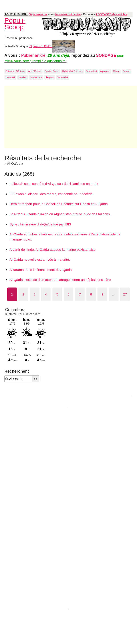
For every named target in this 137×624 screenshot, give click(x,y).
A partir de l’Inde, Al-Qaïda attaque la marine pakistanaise (53, 249)
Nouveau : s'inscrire (68, 14)
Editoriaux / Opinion (15, 71)
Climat (116, 71)
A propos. (105, 71)
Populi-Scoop (15, 23)
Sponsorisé (62, 77)
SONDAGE (106, 55)
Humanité (10, 77)
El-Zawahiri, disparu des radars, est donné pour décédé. (51, 194)
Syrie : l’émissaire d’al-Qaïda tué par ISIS (40, 224)
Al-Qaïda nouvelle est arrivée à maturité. (40, 259)
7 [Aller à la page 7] (80, 294)
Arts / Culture (34, 71)
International (36, 77)
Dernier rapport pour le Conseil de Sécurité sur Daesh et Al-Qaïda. (59, 204)
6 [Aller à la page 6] (68, 294)
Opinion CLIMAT (52, 46)
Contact (126, 71)
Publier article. (34, 55)
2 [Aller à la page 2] (23, 294)
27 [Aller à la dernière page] (125, 294)
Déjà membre (38, 14)
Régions (50, 77)
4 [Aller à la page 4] (46, 294)
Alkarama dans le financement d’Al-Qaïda (41, 270)
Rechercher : (16, 371)
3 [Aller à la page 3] (35, 294)
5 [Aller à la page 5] (57, 294)
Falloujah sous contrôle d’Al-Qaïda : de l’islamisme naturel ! (54, 184)
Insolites (22, 77)
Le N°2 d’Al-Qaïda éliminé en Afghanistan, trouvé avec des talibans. (60, 214)
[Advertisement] (70, 117)
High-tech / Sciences (72, 71)
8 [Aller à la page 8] (91, 294)
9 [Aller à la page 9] (102, 294)
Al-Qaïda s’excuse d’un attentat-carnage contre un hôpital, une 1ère (60, 280)
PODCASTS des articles (111, 14)
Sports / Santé (52, 71)
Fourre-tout (91, 71)
